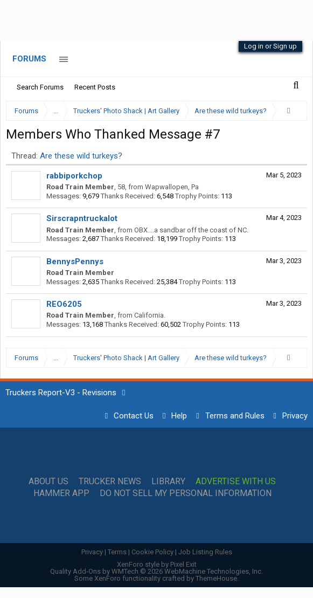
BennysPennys (74, 261)
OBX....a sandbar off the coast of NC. (191, 230)
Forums (29, 59)
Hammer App (61, 493)
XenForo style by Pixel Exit (157, 564)
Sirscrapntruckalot (81, 218)
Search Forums (40, 87)
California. (149, 315)
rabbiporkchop (74, 176)
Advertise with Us (236, 481)
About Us (48, 481)
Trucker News (110, 481)
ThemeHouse (216, 578)
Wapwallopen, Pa (172, 187)
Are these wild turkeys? (81, 156)
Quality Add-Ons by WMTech (156, 571)
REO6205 (64, 304)
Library (168, 481)
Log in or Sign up (270, 46)
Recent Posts (94, 87)
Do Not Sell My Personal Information (186, 493)
